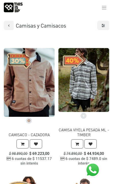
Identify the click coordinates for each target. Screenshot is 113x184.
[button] (23, 144)
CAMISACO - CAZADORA (29, 134)
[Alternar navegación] (104, 7)
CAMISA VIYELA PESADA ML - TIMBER (84, 132)
